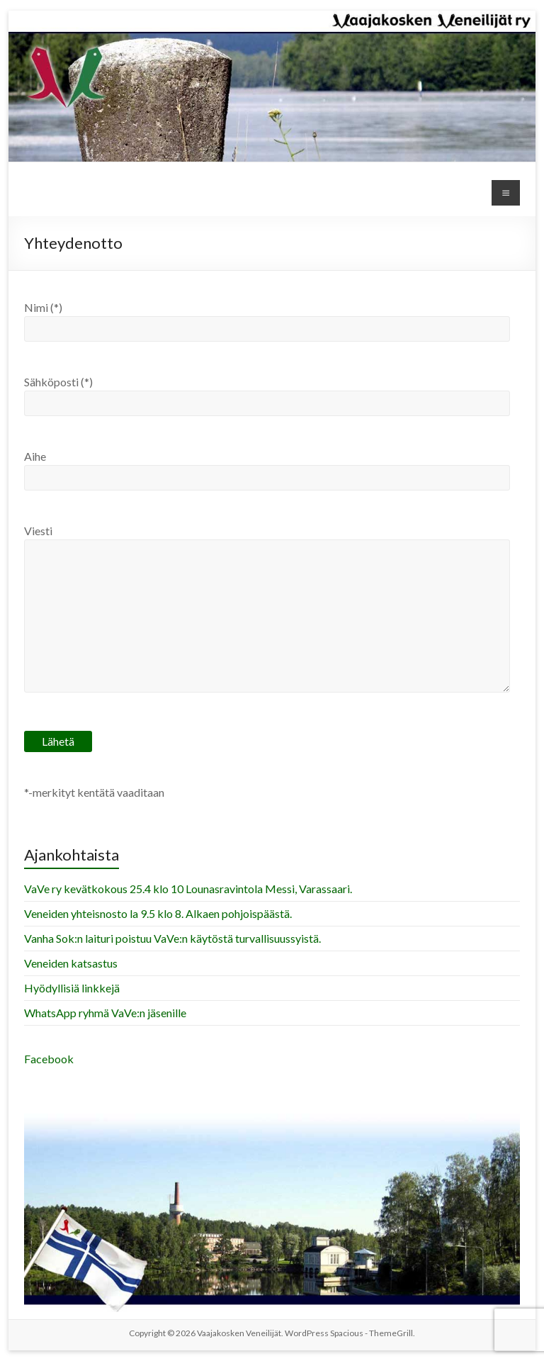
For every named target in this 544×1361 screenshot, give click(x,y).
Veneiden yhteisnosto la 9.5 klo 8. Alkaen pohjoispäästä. (158, 913)
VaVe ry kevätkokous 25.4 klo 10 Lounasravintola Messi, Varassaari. (188, 888)
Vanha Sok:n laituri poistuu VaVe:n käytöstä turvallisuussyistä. (172, 938)
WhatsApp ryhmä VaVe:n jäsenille (105, 1012)
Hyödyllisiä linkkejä (72, 988)
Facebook (49, 1058)
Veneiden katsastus (71, 963)
